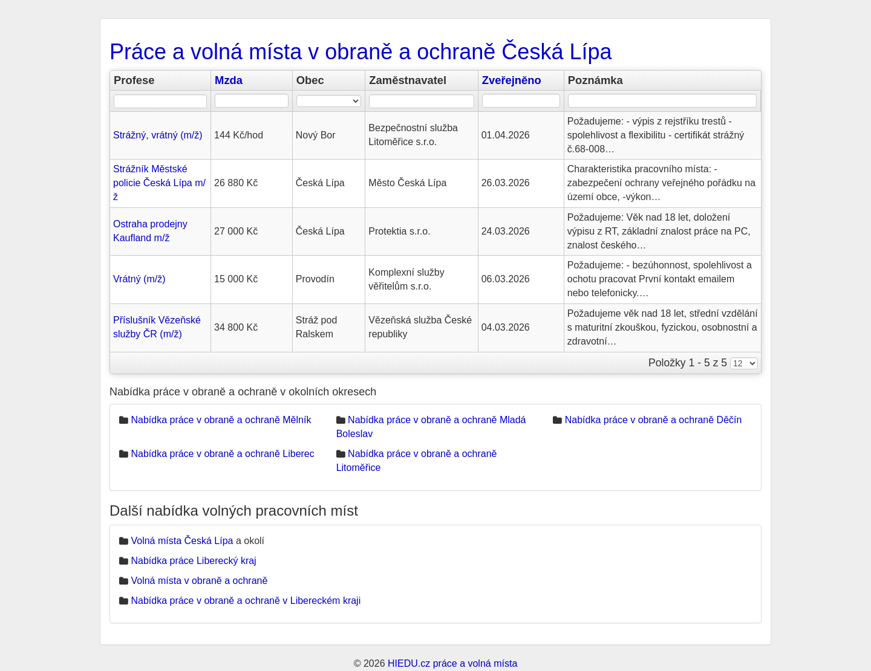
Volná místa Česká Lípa (182, 541)
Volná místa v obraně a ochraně (199, 580)
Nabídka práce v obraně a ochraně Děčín (653, 420)
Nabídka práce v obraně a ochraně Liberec (222, 454)
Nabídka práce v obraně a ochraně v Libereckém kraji (245, 600)
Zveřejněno (511, 80)
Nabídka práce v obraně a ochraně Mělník (221, 420)
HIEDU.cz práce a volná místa (452, 663)
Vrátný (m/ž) (139, 279)
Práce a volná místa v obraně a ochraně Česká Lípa (360, 51)
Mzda (229, 80)
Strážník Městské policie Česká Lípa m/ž (159, 183)
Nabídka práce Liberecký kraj (193, 561)
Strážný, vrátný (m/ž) (158, 135)
